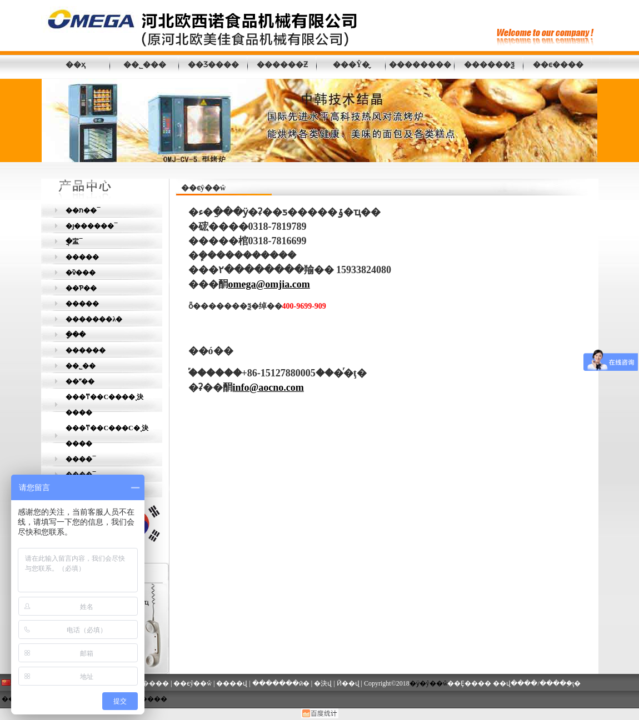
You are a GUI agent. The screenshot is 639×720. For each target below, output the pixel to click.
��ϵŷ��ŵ (192, 683)
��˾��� (144, 65)
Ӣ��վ (348, 683)
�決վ (323, 683)
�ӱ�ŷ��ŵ (429, 683)
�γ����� (146, 699)
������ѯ (489, 65)
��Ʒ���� (213, 65)
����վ (231, 683)
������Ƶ (282, 65)
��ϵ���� (558, 65)
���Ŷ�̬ (351, 65)
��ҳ (76, 65)
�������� (420, 65)
